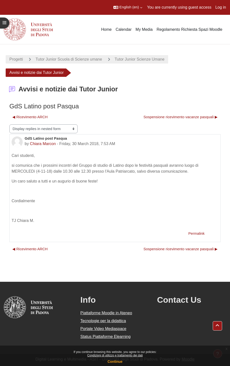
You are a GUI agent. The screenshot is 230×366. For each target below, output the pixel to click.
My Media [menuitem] (144, 29)
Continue (115, 362)
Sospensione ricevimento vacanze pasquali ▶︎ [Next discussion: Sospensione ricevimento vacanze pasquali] (180, 117)
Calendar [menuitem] (124, 29)
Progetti (16, 59)
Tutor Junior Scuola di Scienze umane (68, 59)
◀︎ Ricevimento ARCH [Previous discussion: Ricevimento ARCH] (30, 117)
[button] (127, 7)
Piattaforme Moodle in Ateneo (106, 313)
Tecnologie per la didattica (103, 321)
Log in (220, 7)
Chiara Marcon (43, 144)
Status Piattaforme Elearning (105, 336)
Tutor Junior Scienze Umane (139, 59)
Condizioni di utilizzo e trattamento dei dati (115, 355)
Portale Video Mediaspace (103, 329)
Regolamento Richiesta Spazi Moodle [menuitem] (189, 29)
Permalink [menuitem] (196, 233)
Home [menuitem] (106, 29)
